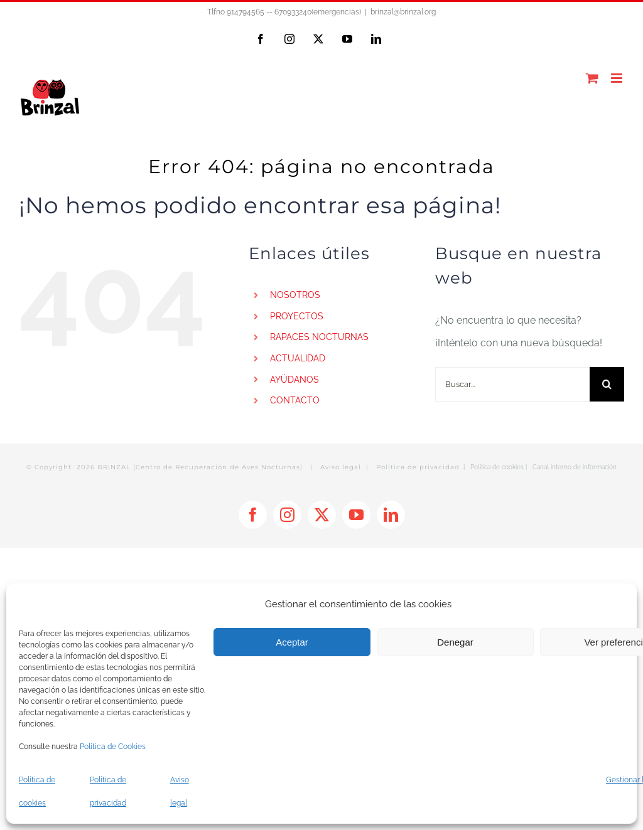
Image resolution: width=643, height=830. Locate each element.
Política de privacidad (418, 467)
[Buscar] (607, 384)
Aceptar (292, 642)
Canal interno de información (574, 467)
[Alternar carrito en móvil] (592, 78)
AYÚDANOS (294, 380)
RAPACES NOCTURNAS (319, 337)
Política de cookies (497, 467)
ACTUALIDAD (297, 358)
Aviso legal (340, 467)
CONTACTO (295, 400)
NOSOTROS (295, 295)
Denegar (455, 642)
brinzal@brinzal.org (403, 12)
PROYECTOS (296, 316)
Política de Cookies (113, 746)
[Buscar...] (512, 384)
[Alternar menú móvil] (617, 78)
